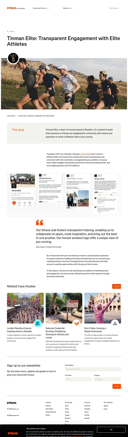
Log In (105, 409)
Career (67, 409)
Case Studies (11, 116)
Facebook (87, 406)
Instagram (87, 409)
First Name (68, 375)
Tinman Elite (85, 154)
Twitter (86, 412)
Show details (31, 433)
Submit (116, 386)
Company (97, 375)
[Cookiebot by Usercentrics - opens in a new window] (13, 433)
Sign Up (106, 406)
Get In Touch (115, 8)
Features (48, 406)
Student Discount (51, 412)
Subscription (49, 409)
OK (111, 418)
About (67, 406)
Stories (67, 412)
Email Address (69, 365)
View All (116, 286)
